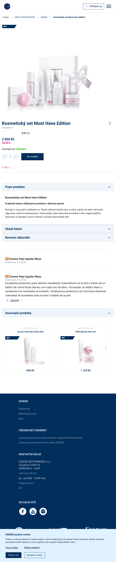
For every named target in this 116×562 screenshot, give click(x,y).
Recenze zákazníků (17, 237)
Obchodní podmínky (72, 438)
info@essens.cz (26, 483)
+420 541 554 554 (27, 473)
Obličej (44, 17)
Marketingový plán (28, 413)
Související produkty (18, 313)
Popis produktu (15, 187)
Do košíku (32, 156)
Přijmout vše (13, 555)
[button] (107, 348)
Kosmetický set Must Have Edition (69, 17)
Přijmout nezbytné (32, 548)
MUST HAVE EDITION (25, 17)
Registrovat (24, 408)
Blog (21, 418)
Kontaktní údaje (30, 454)
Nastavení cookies (35, 555)
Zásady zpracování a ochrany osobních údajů (41, 438)
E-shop (5, 17)
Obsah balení (13, 229)
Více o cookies (12, 548)
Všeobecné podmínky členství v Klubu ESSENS (41, 442)
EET (21, 488)
